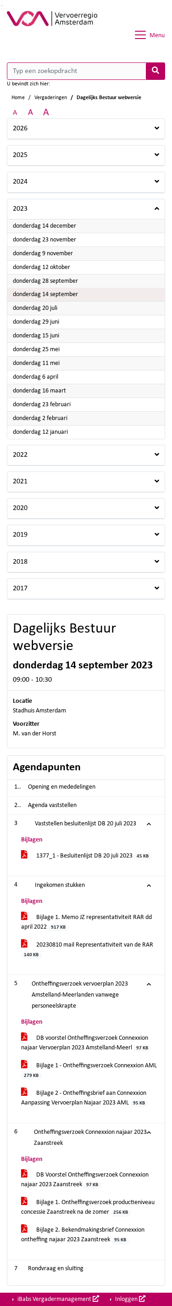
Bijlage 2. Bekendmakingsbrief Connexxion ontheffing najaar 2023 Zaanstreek (82, 1235)
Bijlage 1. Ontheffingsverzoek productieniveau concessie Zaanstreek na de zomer (88, 1207)
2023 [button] (20, 209)
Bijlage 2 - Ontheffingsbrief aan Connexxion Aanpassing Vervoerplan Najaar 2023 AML (84, 1098)
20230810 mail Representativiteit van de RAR (87, 950)
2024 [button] (20, 181)
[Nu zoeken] (155, 71)
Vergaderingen (50, 98)
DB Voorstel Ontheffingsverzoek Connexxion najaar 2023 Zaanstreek (85, 1180)
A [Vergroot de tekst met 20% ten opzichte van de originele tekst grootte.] (30, 112)
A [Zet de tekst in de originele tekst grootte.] (15, 113)
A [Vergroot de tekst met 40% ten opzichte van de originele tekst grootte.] (46, 112)
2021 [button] (20, 481)
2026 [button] (20, 128)
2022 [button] (20, 455)
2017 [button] (20, 588)
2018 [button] (20, 562)
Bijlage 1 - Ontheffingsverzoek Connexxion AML (89, 1071)
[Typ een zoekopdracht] (86, 71)
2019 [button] (20, 534)
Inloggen (129, 1299)
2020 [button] (20, 508)
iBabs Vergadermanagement (57, 1299)
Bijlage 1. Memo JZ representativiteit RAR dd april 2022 (86, 922)
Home (18, 98)
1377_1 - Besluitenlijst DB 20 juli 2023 (86, 856)
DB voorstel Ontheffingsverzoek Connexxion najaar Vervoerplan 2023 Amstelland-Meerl (86, 1043)
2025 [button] (20, 155)
